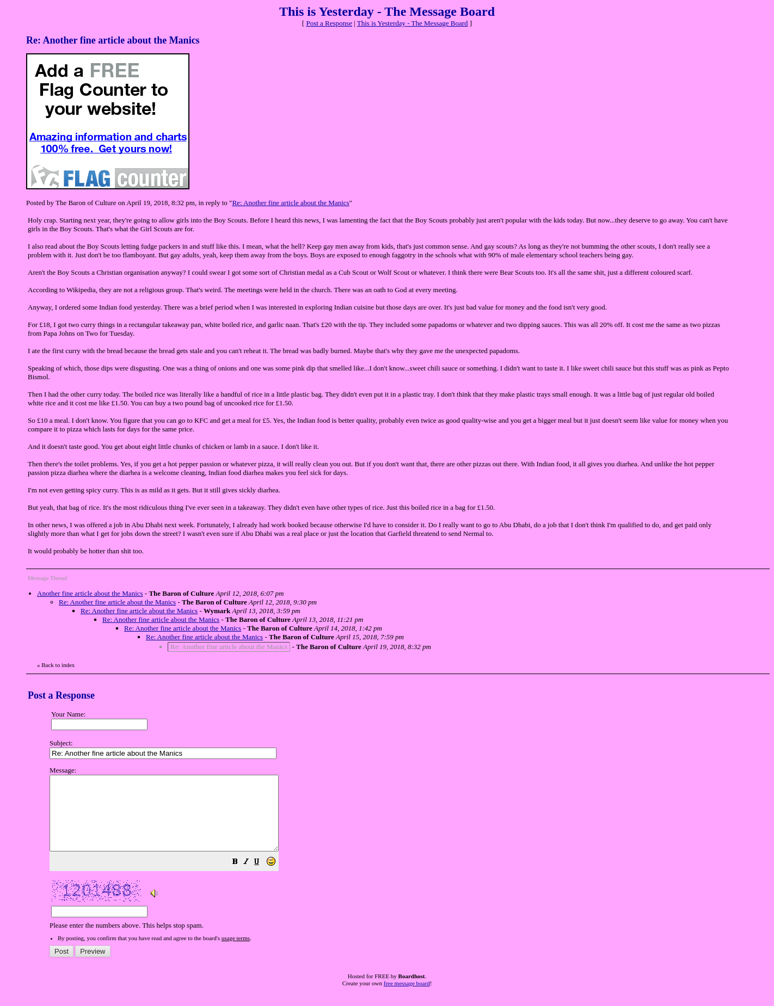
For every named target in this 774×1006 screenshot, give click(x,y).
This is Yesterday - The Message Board (412, 23)
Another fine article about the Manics (90, 593)
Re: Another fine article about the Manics (290, 203)
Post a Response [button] (329, 23)
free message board (407, 998)
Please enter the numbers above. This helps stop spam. (405, 855)
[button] (262, 878)
